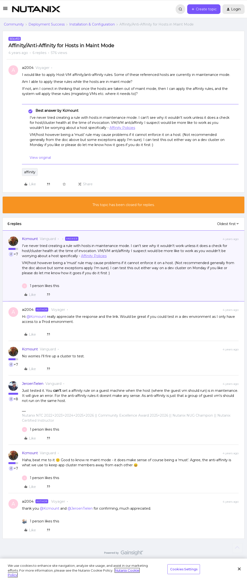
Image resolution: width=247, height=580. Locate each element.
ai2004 (28, 68)
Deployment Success (46, 24)
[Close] (239, 569)
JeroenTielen (32, 383)
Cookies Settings (183, 569)
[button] (5, 10)
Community (14, 24)
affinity (29, 172)
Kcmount (30, 239)
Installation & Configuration (92, 24)
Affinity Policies (122, 128)
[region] (123, 569)
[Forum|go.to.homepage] (36, 9)
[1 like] (40, 285)
